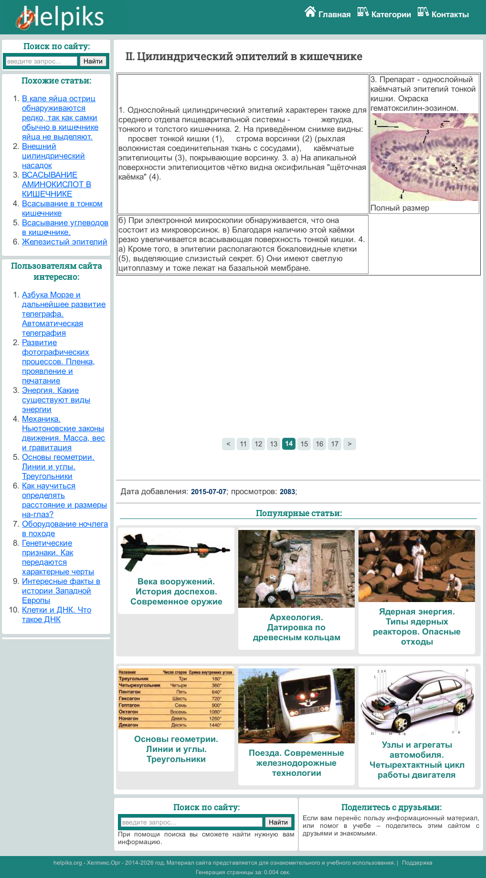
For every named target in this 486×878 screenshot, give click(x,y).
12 (258, 444)
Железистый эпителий (64, 241)
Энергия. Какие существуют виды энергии (56, 400)
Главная (334, 14)
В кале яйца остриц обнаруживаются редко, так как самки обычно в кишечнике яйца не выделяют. (60, 117)
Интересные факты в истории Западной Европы (61, 591)
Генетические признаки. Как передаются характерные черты (58, 557)
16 (319, 444)
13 (273, 444)
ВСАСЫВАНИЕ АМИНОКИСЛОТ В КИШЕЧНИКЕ (56, 184)
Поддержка (417, 862)
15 (304, 444)
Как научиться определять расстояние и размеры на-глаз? (64, 500)
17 (334, 444)
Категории (391, 14)
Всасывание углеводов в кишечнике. (65, 227)
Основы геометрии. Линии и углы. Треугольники (58, 467)
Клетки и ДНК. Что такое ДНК (56, 614)
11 (243, 444)
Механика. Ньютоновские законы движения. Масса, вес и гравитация (63, 433)
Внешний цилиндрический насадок (53, 156)
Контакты (450, 14)
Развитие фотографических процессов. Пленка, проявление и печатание (58, 361)
